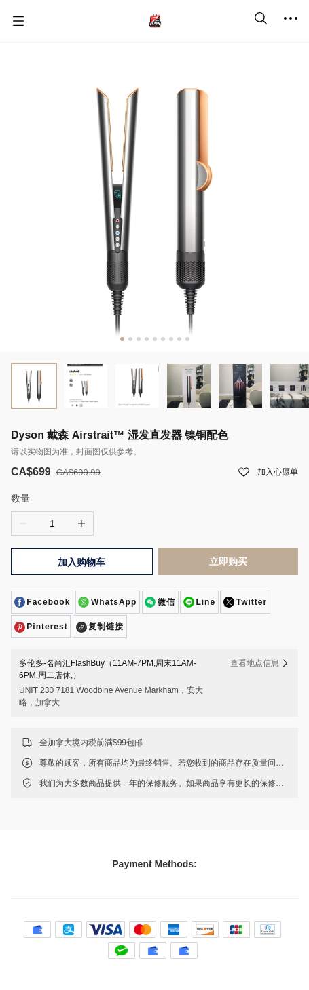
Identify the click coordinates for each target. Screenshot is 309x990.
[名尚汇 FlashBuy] (155, 21)
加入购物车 (81, 562)
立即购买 (228, 561)
